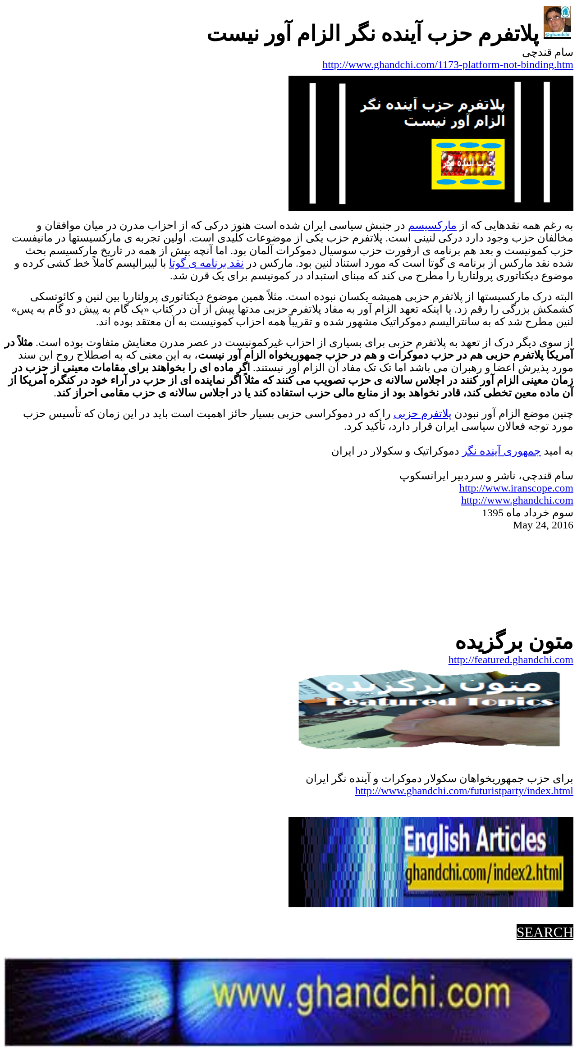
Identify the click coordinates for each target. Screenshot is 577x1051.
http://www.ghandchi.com (517, 500)
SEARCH (545, 932)
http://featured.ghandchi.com (511, 659)
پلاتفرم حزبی (423, 413)
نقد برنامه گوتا (206, 263)
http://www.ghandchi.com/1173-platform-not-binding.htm (447, 64)
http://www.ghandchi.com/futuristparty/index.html (464, 790)
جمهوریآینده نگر (501, 451)
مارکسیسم (432, 225)
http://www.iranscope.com (516, 488)
